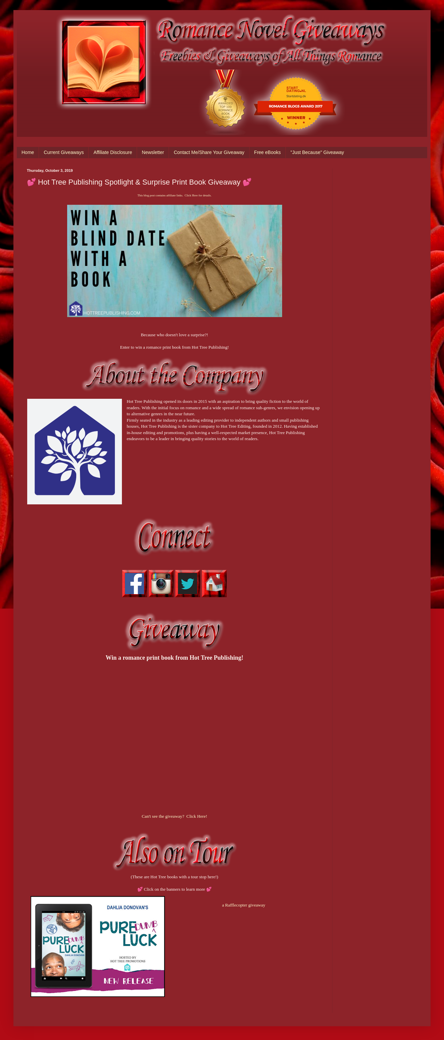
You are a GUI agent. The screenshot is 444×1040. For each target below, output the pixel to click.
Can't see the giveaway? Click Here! (174, 816)
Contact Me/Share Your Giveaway (209, 152)
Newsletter (153, 152)
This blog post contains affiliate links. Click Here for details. (174, 195)
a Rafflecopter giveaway (243, 905)
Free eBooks (267, 152)
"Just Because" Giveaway (317, 152)
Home (27, 152)
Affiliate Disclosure (112, 152)
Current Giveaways (64, 152)
